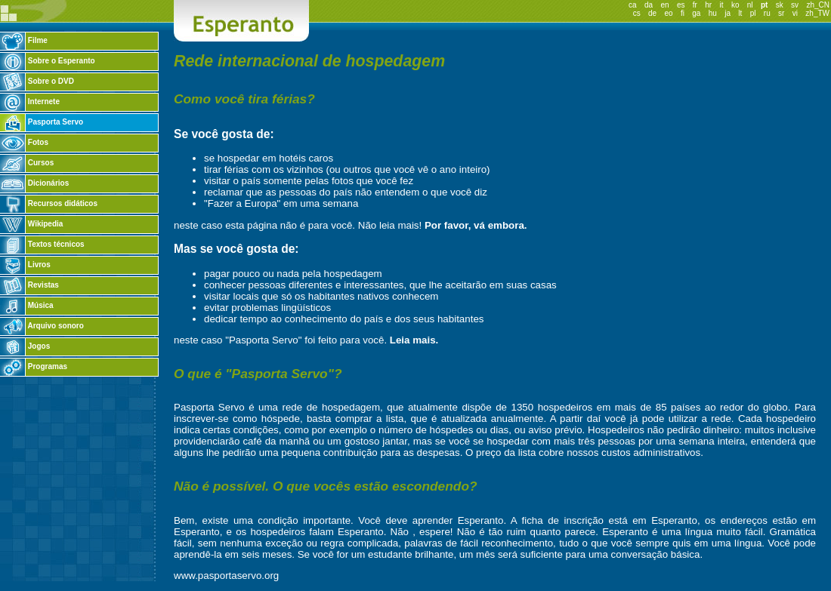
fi (682, 13)
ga (696, 13)
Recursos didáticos (48, 203)
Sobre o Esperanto (47, 61)
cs (637, 13)
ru (767, 13)
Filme (24, 40)
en (664, 5)
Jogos (25, 346)
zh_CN (817, 5)
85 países (678, 407)
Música (27, 305)
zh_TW (817, 13)
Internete (30, 101)
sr (781, 13)
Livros (25, 264)
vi (795, 13)
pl (753, 13)
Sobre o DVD (37, 81)
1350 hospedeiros (551, 407)
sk (779, 5)
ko (735, 5)
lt (740, 13)
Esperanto (481, 520)
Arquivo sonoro (42, 326)
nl (750, 5)
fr (695, 5)
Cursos (27, 163)
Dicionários (34, 183)
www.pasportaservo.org (226, 575)
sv (795, 5)
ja (727, 13)
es (681, 5)
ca (633, 5)
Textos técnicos (42, 244)
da (648, 5)
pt (764, 5)
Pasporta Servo (41, 122)
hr (708, 5)
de (652, 13)
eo (668, 13)
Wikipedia (31, 224)
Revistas (29, 285)
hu (713, 13)
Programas (33, 366)
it (722, 5)
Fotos (24, 142)
